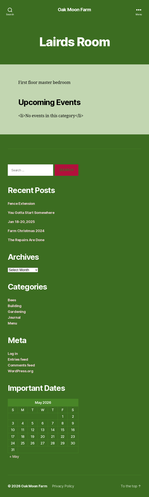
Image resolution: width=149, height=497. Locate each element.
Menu (12, 323)
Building (15, 306)
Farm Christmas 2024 (26, 231)
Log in (13, 354)
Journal (14, 317)
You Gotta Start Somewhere (31, 213)
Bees (12, 300)
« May (14, 456)
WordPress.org (20, 371)
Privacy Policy (63, 486)
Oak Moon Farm (74, 9)
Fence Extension (21, 204)
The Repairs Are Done (26, 240)
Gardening (17, 312)
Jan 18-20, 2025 (21, 222)
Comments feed (21, 365)
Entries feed (18, 359)
